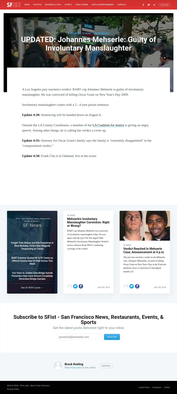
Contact (121, 5)
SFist (9, 385)
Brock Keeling (101, 33)
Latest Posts (144, 387)
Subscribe (164, 5)
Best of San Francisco (40, 385)
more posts (76, 367)
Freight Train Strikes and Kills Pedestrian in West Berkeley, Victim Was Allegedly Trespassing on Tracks (32, 245)
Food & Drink (81, 5)
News (27, 5)
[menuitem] (27, 5)
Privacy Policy (13, 389)
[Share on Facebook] (80, 286)
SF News (86, 33)
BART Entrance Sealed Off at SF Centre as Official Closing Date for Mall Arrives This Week (32, 260)
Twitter (167, 387)
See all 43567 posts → (32, 287)
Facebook (156, 387)
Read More (106, 366)
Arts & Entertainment (103, 5)
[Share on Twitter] (75, 286)
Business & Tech (53, 5)
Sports (68, 5)
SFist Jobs (24, 385)
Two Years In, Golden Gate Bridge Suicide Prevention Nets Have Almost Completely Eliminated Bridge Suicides (32, 276)
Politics (37, 5)
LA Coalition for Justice (108, 125)
